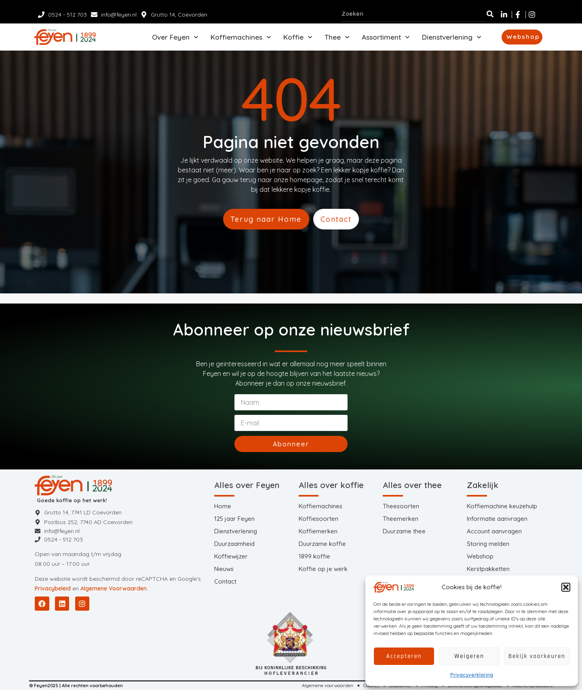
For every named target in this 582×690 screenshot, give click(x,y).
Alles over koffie (331, 481)
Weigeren (469, 656)
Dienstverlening (451, 39)
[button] (566, 587)
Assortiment (386, 39)
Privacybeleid (53, 587)
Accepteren (404, 656)
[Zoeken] (490, 14)
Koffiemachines (241, 39)
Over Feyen (175, 39)
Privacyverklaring (471, 675)
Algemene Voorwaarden (113, 587)
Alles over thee (412, 481)
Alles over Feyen (246, 481)
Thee (337, 39)
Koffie (297, 39)
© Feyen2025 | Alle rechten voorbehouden (80, 685)
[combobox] (414, 14)
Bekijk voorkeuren (536, 656)
